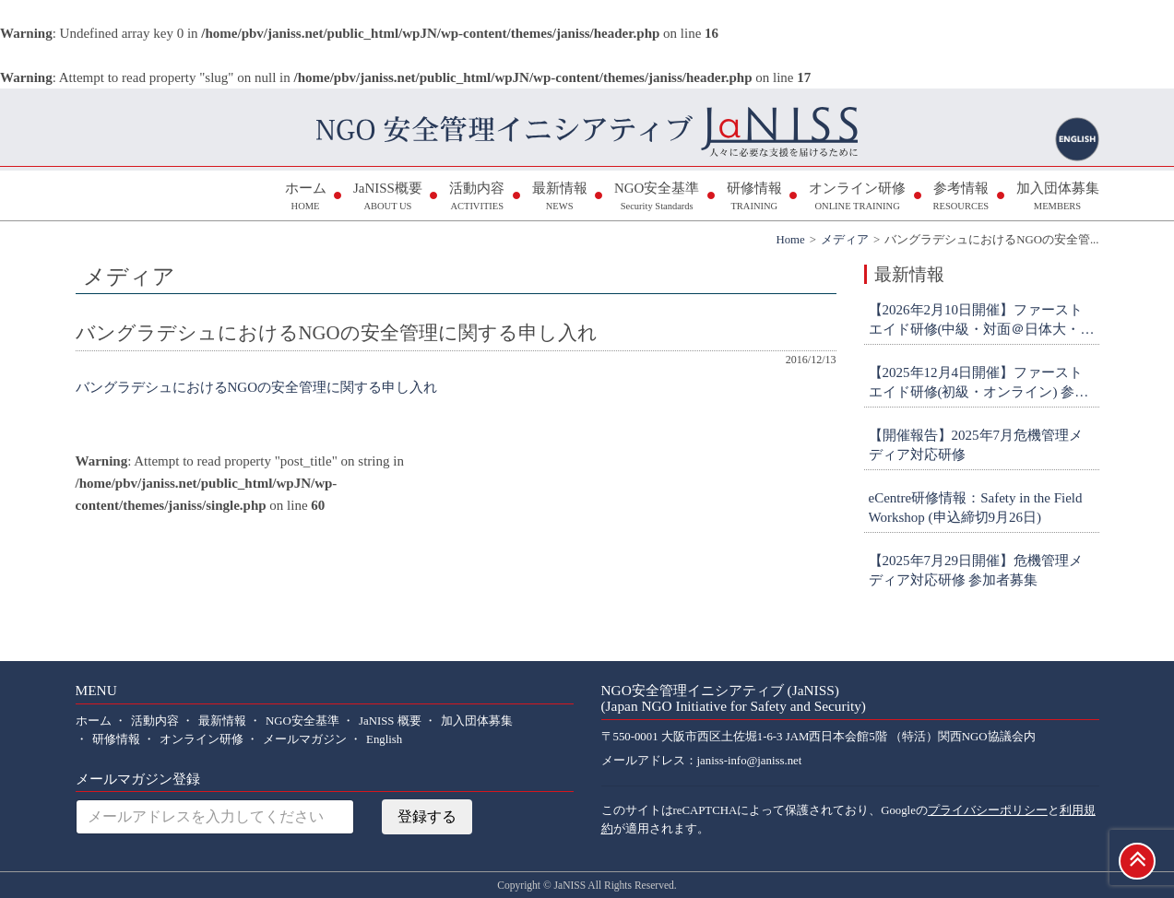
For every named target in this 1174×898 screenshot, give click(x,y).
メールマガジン (305, 739)
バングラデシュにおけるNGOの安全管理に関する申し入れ (257, 387)
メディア (845, 239)
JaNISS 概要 (390, 721)
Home (790, 239)
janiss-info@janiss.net (749, 760)
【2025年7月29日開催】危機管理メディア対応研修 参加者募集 (976, 570)
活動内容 (476, 198)
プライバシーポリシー (988, 810)
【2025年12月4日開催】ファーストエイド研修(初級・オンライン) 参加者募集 (979, 383)
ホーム (305, 198)
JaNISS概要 (387, 198)
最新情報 (559, 198)
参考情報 (960, 198)
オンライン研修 (857, 198)
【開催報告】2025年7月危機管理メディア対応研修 (976, 445)
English (384, 739)
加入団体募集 (1057, 198)
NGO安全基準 (657, 198)
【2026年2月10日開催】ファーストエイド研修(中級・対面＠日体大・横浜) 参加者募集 (982, 320)
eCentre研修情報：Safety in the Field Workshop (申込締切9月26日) (976, 507)
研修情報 (754, 198)
